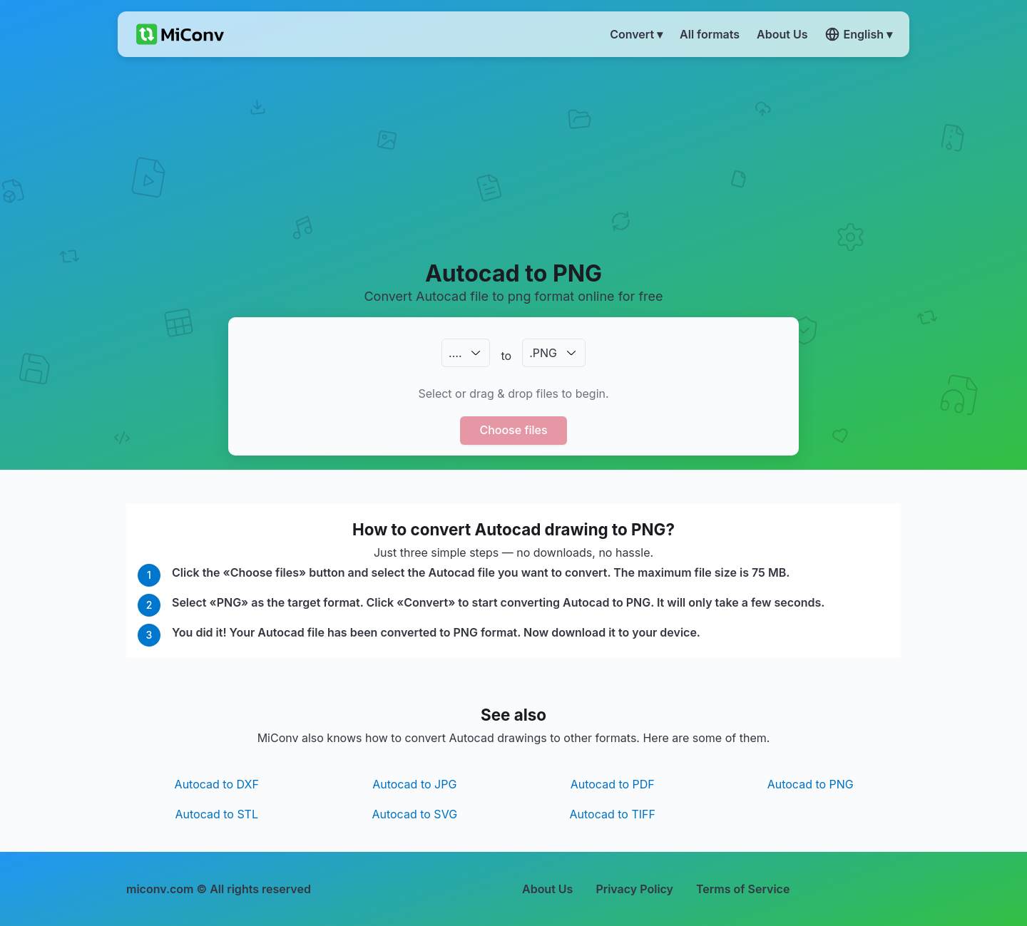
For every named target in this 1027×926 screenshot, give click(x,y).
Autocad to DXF (217, 784)
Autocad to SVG (414, 814)
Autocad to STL (216, 814)
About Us (547, 889)
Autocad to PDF (613, 784)
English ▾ (858, 34)
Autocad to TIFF (612, 814)
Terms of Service (743, 889)
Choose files (513, 430)
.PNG (543, 353)
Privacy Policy (634, 889)
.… (455, 353)
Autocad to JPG (414, 784)
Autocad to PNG (810, 784)
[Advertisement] (514, 157)
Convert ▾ (636, 34)
